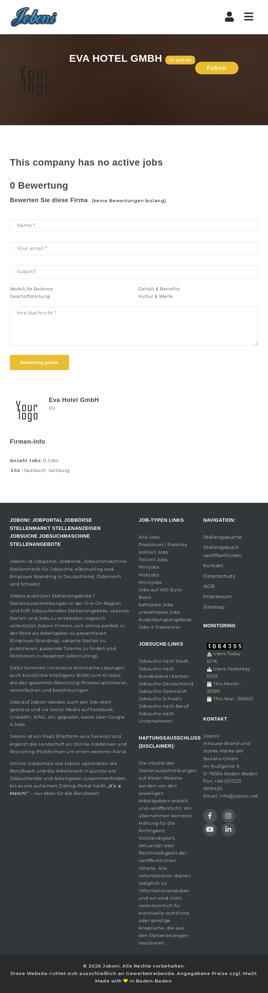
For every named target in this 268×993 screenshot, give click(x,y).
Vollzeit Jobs (153, 552)
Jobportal (45, 561)
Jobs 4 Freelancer (160, 627)
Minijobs (149, 567)
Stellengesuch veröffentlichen (222, 551)
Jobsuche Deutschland (166, 683)
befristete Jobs (156, 604)
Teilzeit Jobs (153, 559)
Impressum (217, 596)
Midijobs (149, 574)
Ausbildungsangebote (165, 619)
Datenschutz (219, 576)
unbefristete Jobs (159, 612)
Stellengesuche (222, 537)
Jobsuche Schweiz (160, 698)
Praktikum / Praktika (163, 544)
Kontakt (213, 565)
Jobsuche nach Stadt (163, 661)
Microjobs (150, 582)
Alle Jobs (149, 537)
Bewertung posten (39, 362)
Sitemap (214, 607)
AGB (209, 586)
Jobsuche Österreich (163, 691)
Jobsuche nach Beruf (164, 706)
